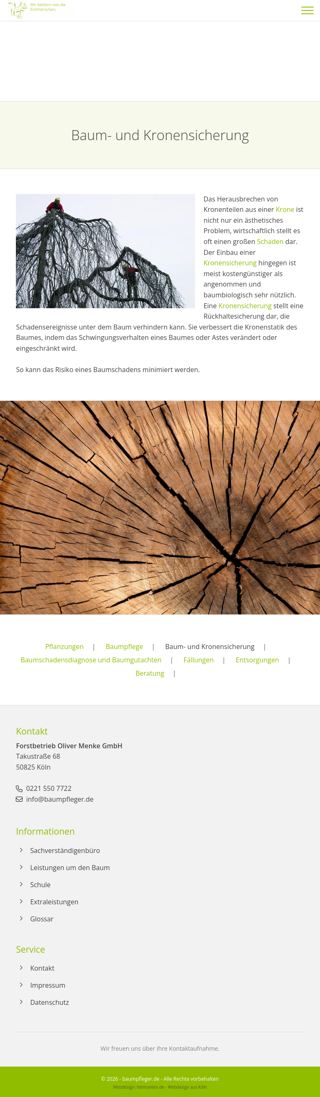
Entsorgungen (257, 659)
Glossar (41, 918)
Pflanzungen (64, 646)
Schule (40, 884)
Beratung (149, 673)
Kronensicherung (230, 262)
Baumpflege (124, 646)
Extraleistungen (54, 901)
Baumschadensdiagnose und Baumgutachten (90, 659)
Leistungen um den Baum (70, 867)
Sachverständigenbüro (65, 850)
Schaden (270, 241)
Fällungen (199, 659)
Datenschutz (49, 1002)
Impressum (47, 985)
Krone (285, 209)
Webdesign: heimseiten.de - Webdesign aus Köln (160, 1087)
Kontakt (42, 968)
